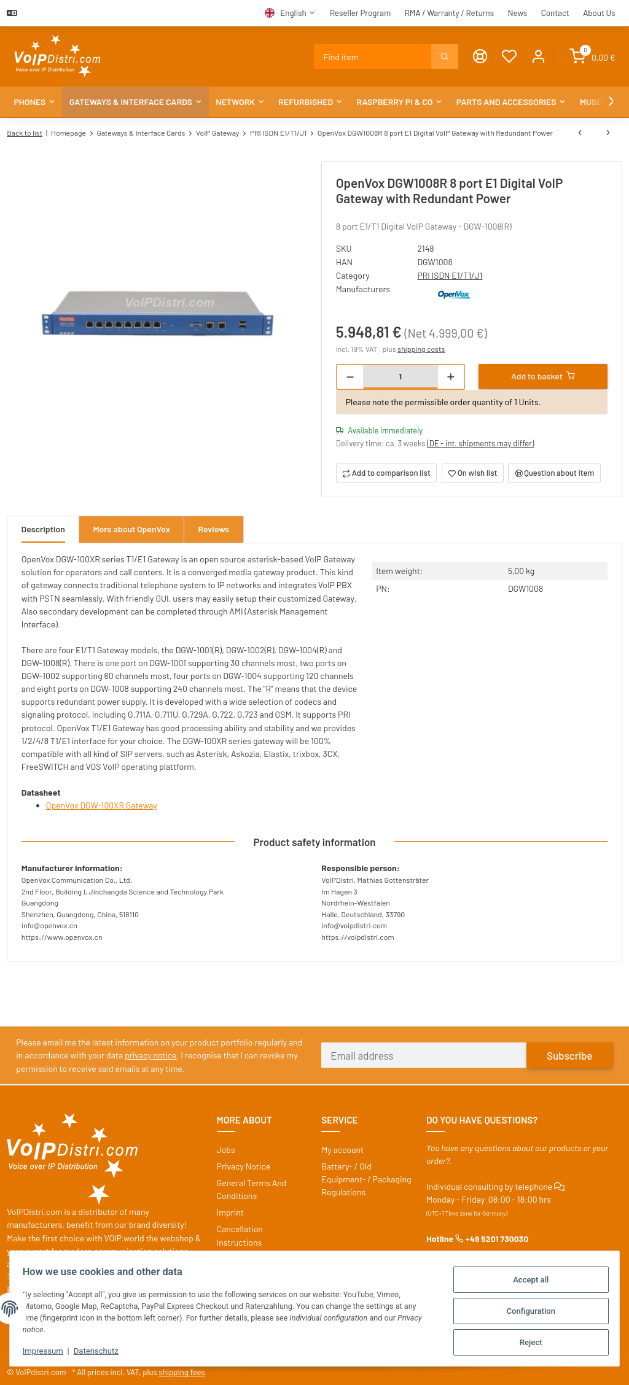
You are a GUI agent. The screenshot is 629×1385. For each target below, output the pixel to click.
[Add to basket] (543, 374)
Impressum (48, 1350)
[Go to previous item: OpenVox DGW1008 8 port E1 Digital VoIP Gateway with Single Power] (580, 132)
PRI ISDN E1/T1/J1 (450, 275)
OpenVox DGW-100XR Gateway (102, 804)
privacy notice (151, 1053)
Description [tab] (43, 528)
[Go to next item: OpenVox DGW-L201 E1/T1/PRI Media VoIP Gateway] (608, 132)
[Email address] (424, 1053)
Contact (555, 13)
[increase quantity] (450, 375)
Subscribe (569, 1053)
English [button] (293, 13)
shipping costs (421, 347)
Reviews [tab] (215, 528)
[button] (539, 57)
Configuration (525, 1309)
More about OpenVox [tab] (132, 528)
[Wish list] (510, 57)
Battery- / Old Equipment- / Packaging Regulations (366, 1176)
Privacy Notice (244, 1163)
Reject (525, 1339)
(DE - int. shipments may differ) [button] (481, 442)
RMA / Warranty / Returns (449, 13)
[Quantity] (400, 374)
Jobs (226, 1147)
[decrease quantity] (350, 375)
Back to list (24, 132)
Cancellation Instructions (240, 1233)
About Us (599, 13)
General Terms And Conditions (252, 1186)
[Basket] (592, 57)
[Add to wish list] (473, 471)
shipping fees (183, 1370)
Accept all (525, 1279)
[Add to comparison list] (386, 471)
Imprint (230, 1210)
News (518, 13)
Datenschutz (101, 1350)
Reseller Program (360, 13)
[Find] (373, 56)
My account (342, 1147)
